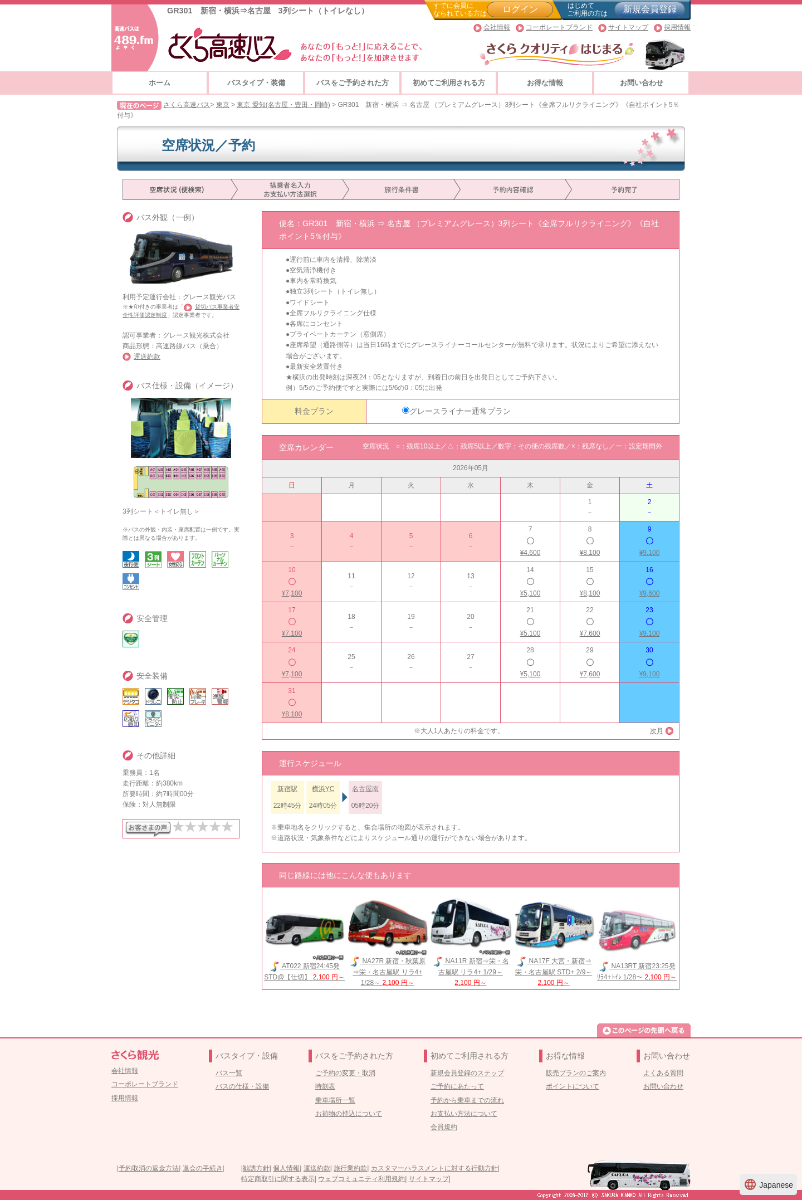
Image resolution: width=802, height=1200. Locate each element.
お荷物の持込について (348, 1114)
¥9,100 (649, 553)
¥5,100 (530, 593)
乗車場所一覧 (335, 1100)
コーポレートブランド (559, 27)
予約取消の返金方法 (149, 1168)
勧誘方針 (256, 1168)
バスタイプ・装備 (256, 83)
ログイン (520, 9)
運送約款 (147, 356)
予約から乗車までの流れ (467, 1100)
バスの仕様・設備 (242, 1086)
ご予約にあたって (457, 1086)
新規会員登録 (650, 9)
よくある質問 (663, 1073)
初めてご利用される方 (449, 83)
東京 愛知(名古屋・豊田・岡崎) (283, 105)
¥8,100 (590, 553)
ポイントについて (572, 1086)
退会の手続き (203, 1168)
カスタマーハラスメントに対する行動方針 (434, 1168)
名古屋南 (365, 789)
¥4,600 (530, 553)
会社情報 (496, 27)
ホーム (159, 83)
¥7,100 (292, 593)
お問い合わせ (641, 83)
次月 (656, 731)
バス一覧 (229, 1073)
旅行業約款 (350, 1168)
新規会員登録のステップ (467, 1073)
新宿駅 (287, 789)
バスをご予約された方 (352, 83)
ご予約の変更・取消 (345, 1073)
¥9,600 (649, 593)
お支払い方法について (464, 1114)
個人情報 (286, 1168)
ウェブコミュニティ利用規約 (361, 1179)
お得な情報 (545, 83)
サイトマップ (628, 27)
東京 (222, 105)
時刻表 (325, 1086)
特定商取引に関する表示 (278, 1179)
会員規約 (444, 1127)
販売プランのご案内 (576, 1073)
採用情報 (677, 27)
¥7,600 (590, 633)
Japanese (768, 1184)
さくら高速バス (186, 105)
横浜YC (323, 789)
